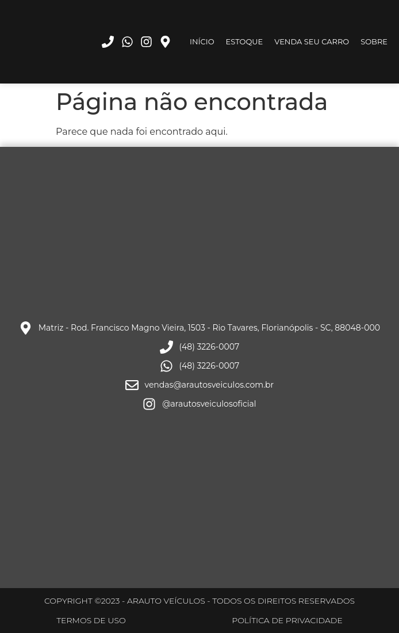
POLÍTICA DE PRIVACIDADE (287, 620)
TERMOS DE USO (90, 620)
